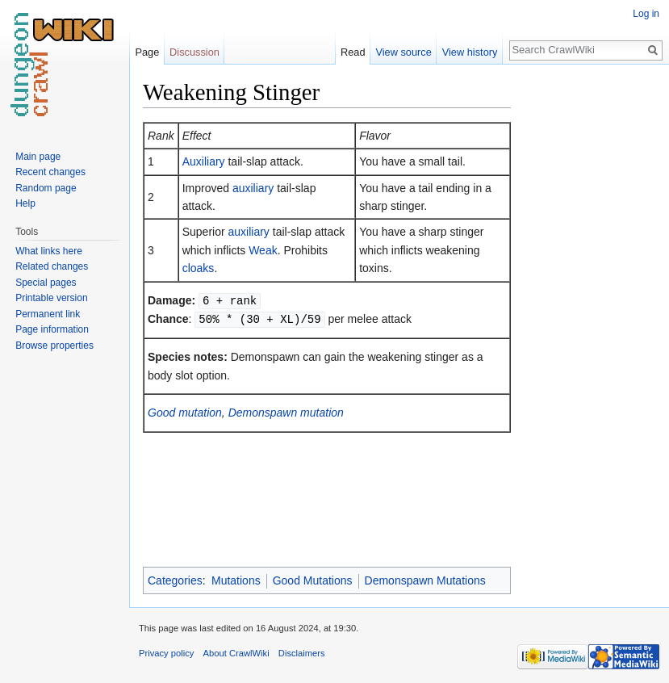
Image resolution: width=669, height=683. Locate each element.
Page (147, 52)
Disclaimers (301, 653)
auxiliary (253, 188)
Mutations (236, 580)
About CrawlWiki (236, 653)
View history (470, 52)
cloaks (198, 268)
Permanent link (47, 314)
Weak (263, 250)
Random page (45, 188)
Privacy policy (166, 653)
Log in (646, 13)
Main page (38, 156)
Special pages (45, 282)
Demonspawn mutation (286, 410)
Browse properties (54, 345)
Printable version (51, 298)
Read (353, 52)
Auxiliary (203, 161)
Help (25, 203)
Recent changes (50, 172)
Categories (175, 580)
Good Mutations (313, 580)
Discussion (194, 52)
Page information (52, 329)
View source (403, 52)
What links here (48, 251)
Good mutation (185, 410)
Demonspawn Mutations (425, 580)
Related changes (51, 266)
